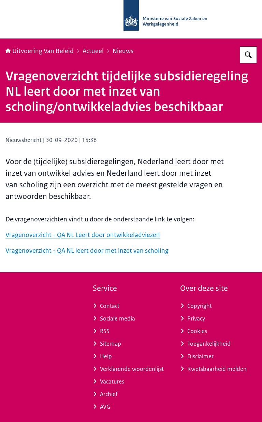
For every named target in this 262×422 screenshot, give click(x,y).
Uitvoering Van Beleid (39, 51)
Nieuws (123, 51)
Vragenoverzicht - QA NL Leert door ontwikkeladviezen (82, 235)
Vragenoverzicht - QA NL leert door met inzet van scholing (87, 251)
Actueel (93, 51)
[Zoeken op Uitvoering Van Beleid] (248, 55)
